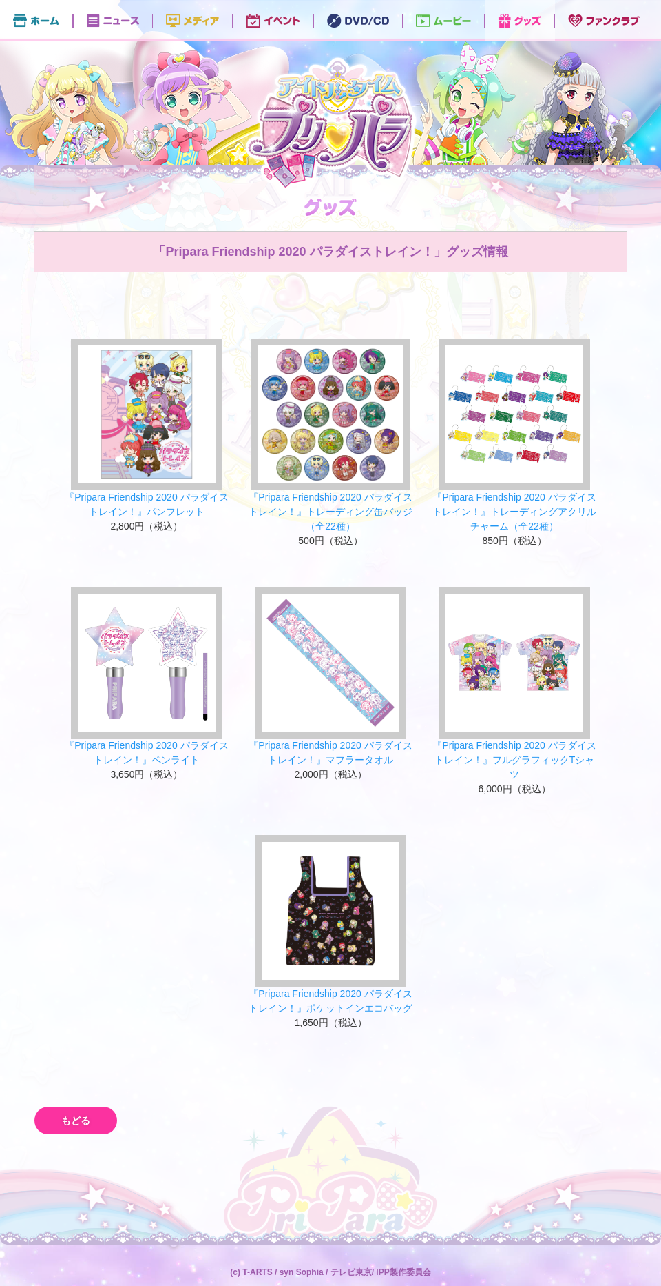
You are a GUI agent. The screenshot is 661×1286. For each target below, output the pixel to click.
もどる (75, 1120)
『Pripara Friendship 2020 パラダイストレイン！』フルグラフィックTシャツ (514, 760)
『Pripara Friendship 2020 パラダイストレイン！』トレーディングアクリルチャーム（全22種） (514, 512)
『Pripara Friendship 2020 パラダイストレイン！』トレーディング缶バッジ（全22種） (330, 512)
